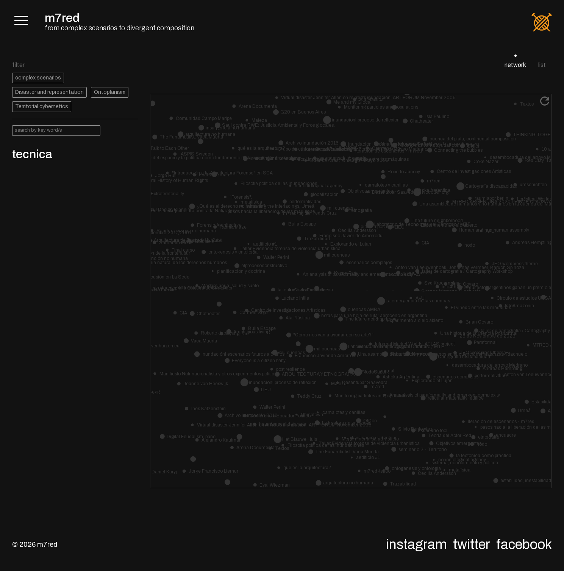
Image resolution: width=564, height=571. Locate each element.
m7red (62, 18)
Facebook (524, 544)
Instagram (416, 544)
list (542, 65)
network (515, 65)
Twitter (471, 544)
